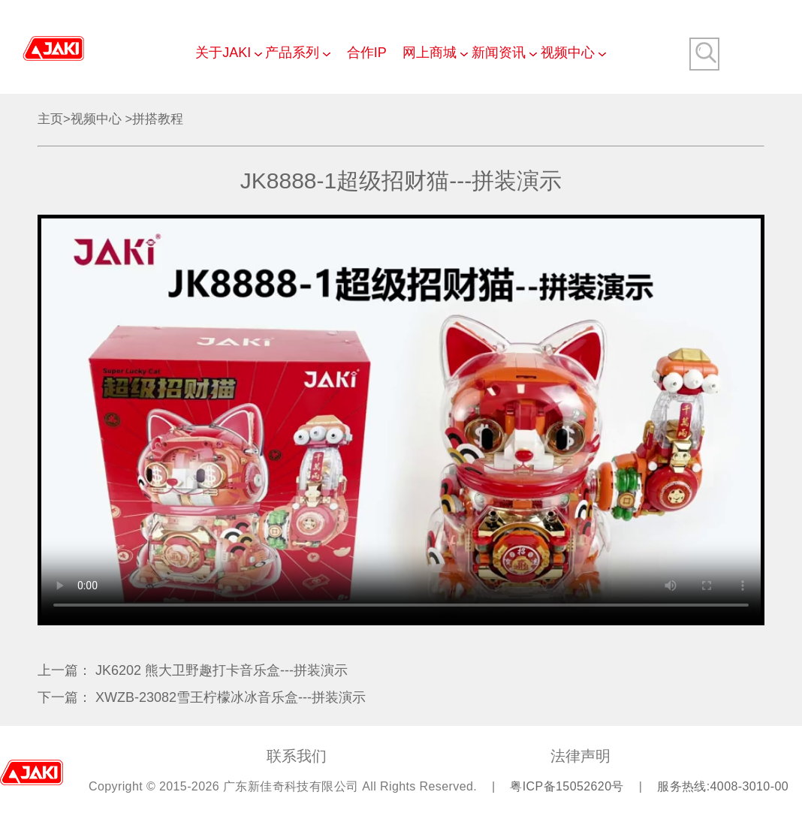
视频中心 (568, 52)
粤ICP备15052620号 (568, 786)
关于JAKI (223, 52)
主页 (50, 119)
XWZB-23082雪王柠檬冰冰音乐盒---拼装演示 (230, 697)
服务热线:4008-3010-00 (722, 786)
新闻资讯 (499, 52)
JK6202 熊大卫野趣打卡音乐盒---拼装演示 (221, 670)
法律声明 (580, 756)
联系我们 (297, 756)
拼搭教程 (157, 119)
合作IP (367, 52)
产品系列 (292, 52)
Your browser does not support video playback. (401, 420)
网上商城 (430, 52)
